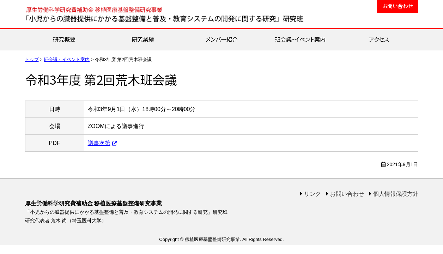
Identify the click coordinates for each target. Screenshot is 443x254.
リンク (312, 194)
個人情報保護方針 (395, 194)
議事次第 (99, 143)
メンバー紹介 (222, 39)
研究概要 (64, 39)
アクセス (379, 39)
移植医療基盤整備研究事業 (166, 14)
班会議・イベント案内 (300, 39)
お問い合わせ (397, 6)
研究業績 (143, 39)
